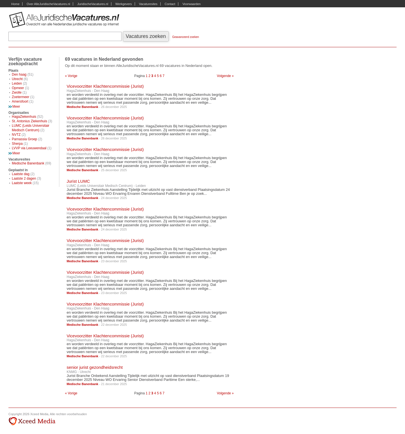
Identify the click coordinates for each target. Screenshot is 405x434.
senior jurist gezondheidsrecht (95, 367)
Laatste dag (21, 174)
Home (15, 4)
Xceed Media (31, 421)
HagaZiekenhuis (24, 117)
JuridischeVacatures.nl (92, 4)
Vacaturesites (148, 4)
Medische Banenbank (28, 163)
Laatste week (22, 183)
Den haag (19, 74)
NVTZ (16, 135)
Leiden (17, 83)
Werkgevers (123, 4)
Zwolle (17, 92)
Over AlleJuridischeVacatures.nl (48, 4)
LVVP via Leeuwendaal (29, 148)
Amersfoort (20, 101)
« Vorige (71, 76)
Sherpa (17, 144)
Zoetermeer (20, 97)
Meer (16, 106)
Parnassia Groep (24, 139)
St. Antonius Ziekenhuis (29, 121)
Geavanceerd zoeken (185, 37)
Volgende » (225, 76)
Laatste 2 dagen (24, 178)
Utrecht (17, 79)
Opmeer (18, 88)
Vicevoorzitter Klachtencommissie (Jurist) (105, 86)
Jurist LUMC (78, 181)
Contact (170, 4)
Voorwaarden (192, 4)
